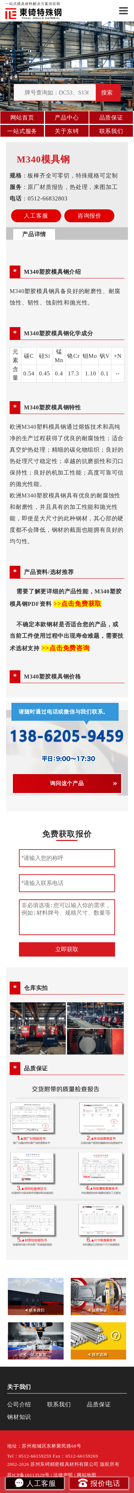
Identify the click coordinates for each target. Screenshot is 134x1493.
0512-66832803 (48, 198)
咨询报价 (89, 216)
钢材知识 (19, 1417)
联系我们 (111, 131)
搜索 (107, 92)
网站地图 (86, 1475)
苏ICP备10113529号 (28, 1475)
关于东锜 (67, 131)
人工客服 (35, 1482)
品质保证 (111, 118)
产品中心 (67, 118)
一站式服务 (22, 131)
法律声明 (63, 1475)
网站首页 (22, 118)
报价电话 (99, 1482)
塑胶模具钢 (40, 291)
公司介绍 (19, 1404)
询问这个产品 (67, 783)
